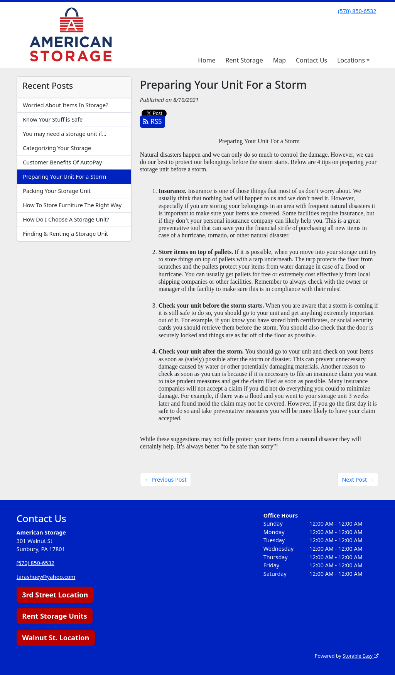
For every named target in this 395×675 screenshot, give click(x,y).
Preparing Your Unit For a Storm (64, 176)
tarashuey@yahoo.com (46, 576)
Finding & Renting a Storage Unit (65, 233)
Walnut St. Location (55, 637)
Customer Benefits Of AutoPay (62, 162)
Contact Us (311, 60)
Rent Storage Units (54, 616)
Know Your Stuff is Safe (53, 119)
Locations (351, 60)
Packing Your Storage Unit (57, 191)
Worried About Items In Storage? (65, 105)
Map (279, 60)
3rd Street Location (55, 594)
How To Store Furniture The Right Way (72, 205)
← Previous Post (166, 479)
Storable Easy (360, 656)
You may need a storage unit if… (64, 133)
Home (207, 60)
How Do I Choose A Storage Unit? (66, 219)
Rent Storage (244, 60)
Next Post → (358, 479)
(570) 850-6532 (357, 11)
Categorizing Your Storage (57, 148)
